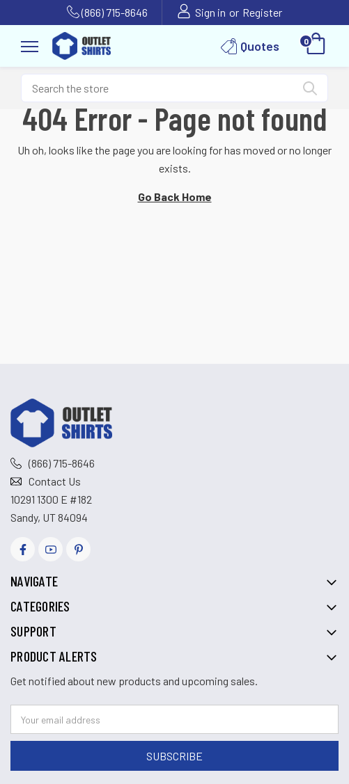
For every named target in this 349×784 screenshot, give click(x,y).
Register (262, 12)
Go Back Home (175, 196)
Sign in (210, 12)
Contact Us (55, 481)
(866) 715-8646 (115, 12)
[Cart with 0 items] (316, 46)
